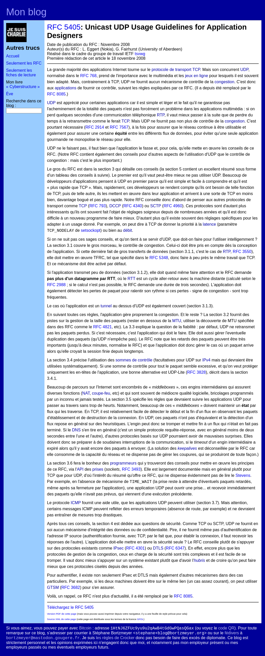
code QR (226, 628)
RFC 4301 (135, 548)
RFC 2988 (56, 285)
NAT (86, 393)
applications (65, 88)
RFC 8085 (56, 94)
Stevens (243, 475)
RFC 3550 (242, 251)
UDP (244, 69)
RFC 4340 (132, 206)
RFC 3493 (131, 469)
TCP (196, 69)
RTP (161, 115)
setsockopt (90, 230)
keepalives (187, 448)
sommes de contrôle (134, 360)
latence (209, 224)
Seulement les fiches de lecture (21, 72)
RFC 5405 (63, 27)
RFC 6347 (175, 548)
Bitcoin (85, 628)
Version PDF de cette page (61, 613)
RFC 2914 (94, 127)
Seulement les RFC (24, 63)
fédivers (232, 633)
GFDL (140, 619)
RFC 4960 (173, 206)
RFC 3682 (70, 587)
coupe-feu (101, 393)
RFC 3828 (196, 372)
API (80, 469)
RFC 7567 (119, 127)
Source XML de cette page (61, 619)
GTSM (53, 587)
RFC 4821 (102, 327)
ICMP (76, 503)
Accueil (12, 56)
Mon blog (26, 11)
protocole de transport (171, 69)
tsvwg (140, 54)
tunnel (106, 306)
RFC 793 (97, 206)
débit (127, 230)
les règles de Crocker (115, 638)
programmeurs (123, 463)
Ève (9, 94)
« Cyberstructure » (23, 86)
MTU (176, 321)
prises (97, 469)
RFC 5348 (158, 258)
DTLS (158, 548)
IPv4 (206, 360)
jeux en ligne (196, 76)
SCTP (155, 206)
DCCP (115, 206)
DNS (76, 430)
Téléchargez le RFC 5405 (70, 607)
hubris (199, 560)
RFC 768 (88, 76)
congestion (224, 82)
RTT (131, 278)
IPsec (118, 548)
